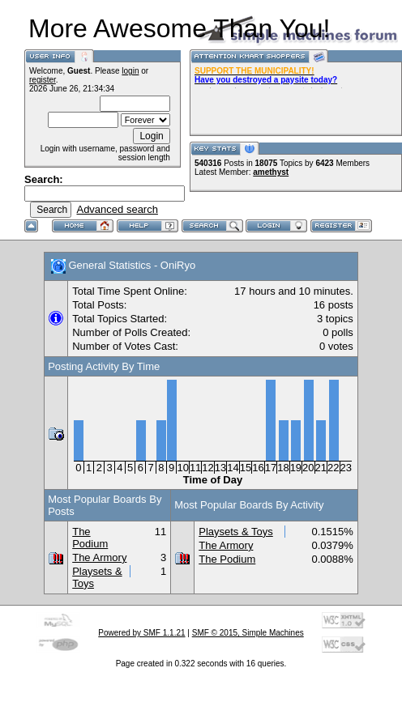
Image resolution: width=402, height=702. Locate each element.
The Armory (99, 557)
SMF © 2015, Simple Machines (248, 632)
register (42, 79)
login (130, 70)
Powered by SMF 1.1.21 (141, 632)
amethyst (271, 172)
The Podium (90, 537)
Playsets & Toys (236, 531)
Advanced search (116, 209)
